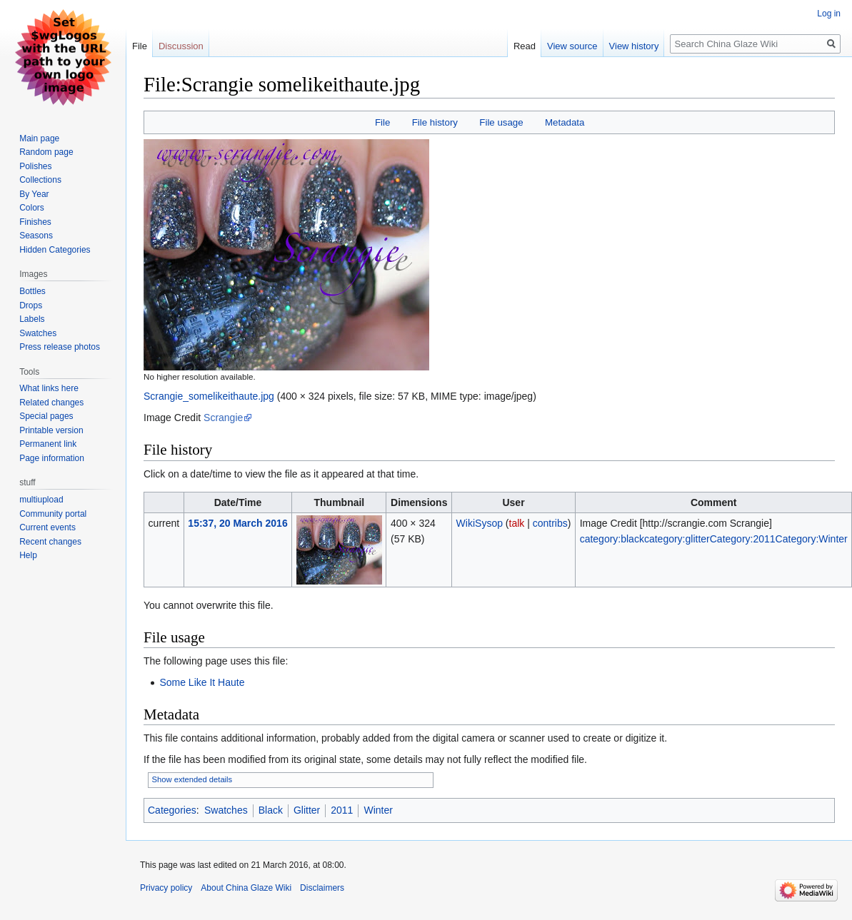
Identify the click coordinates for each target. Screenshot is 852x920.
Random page (46, 152)
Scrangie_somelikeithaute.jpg (209, 396)
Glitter (307, 810)
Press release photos (59, 347)
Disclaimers (322, 888)
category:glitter (677, 539)
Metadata (564, 122)
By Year (34, 194)
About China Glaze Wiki (246, 888)
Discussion (181, 46)
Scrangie (223, 417)
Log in (829, 14)
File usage (501, 122)
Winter (378, 810)
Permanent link (47, 444)
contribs (550, 523)
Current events (47, 527)
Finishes (35, 222)
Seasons (36, 236)
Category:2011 (743, 539)
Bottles (32, 291)
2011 (342, 810)
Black (271, 810)
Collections (40, 180)
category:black (612, 539)
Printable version (51, 430)
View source (572, 46)
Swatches (226, 810)
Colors (31, 208)
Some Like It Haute (201, 682)
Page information (51, 458)
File (382, 122)
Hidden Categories (54, 250)
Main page (39, 138)
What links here (49, 388)
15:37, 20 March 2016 (237, 523)
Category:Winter (812, 539)
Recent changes (50, 542)
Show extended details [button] (192, 779)
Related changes (51, 403)
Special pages (46, 416)
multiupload (41, 500)
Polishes (35, 166)
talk (517, 523)
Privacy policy (166, 888)
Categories (172, 810)
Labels (31, 319)
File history (435, 122)
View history (634, 46)
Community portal (52, 514)
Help (28, 555)
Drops (30, 305)
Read (524, 46)
